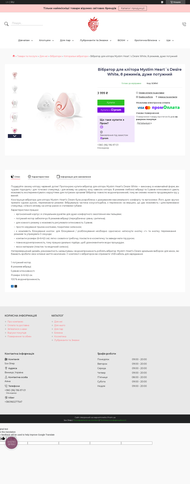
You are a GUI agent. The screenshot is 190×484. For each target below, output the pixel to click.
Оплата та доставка (18, 325)
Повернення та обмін (19, 336)
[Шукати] (6, 24)
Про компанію (15, 321)
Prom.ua (111, 417)
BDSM (121, 40)
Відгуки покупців (16, 332)
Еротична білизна (146, 40)
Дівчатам (24, 40)
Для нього (59, 325)
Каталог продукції (132, 8)
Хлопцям (45, 40)
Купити (111, 102)
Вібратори (56, 56)
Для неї (44, 56)
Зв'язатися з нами (17, 329)
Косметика (60, 336)
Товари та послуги (27, 56)
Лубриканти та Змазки (94, 40)
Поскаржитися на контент (85, 420)
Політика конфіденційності (113, 420)
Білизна (58, 332)
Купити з (111, 110)
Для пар (65, 40)
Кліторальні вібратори (76, 56)
